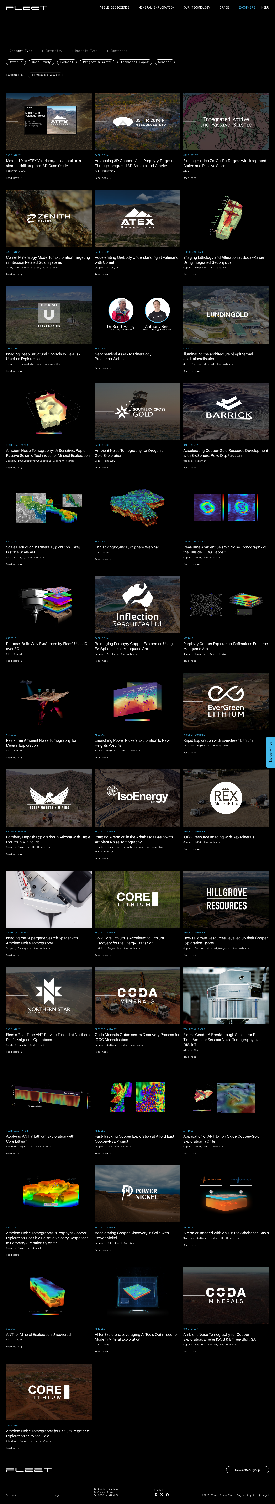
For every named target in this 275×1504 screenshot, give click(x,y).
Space (224, 7)
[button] (265, 7)
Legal (265, 1495)
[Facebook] (167, 1495)
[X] (161, 1495)
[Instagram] (156, 1495)
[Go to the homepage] (29, 1470)
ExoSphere (246, 7)
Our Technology (197, 7)
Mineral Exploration (156, 7)
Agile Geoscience (114, 7)
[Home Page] (26, 8)
